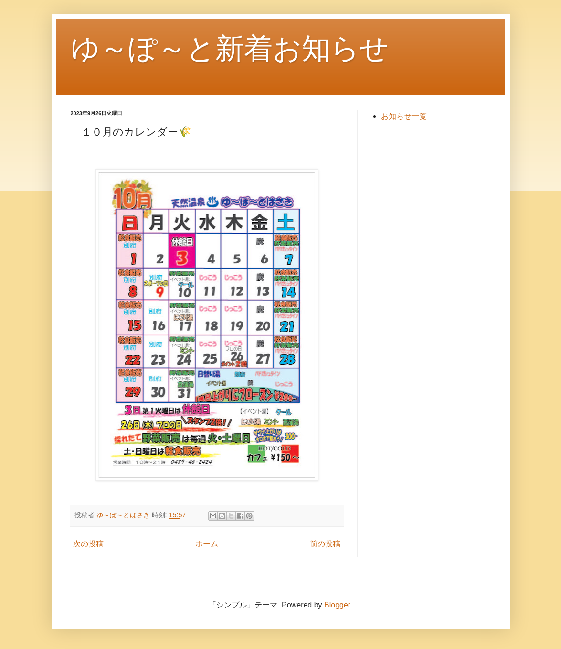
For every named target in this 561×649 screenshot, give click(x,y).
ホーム (206, 544)
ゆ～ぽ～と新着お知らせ (230, 48)
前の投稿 (325, 544)
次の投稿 (88, 544)
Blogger (337, 605)
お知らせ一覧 (404, 116)
